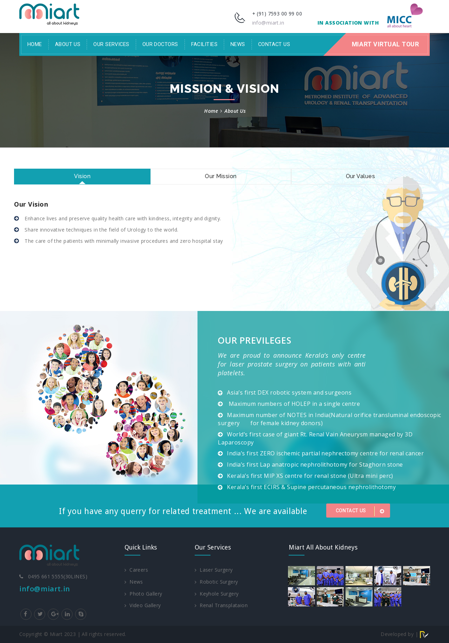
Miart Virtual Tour (385, 44)
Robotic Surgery (216, 581)
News (237, 44)
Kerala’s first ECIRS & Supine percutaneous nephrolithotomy (311, 487)
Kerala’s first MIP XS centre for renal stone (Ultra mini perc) (310, 476)
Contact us (361, 511)
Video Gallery (143, 605)
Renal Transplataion (221, 605)
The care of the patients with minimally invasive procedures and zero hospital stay (123, 241)
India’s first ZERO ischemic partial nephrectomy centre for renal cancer (325, 453)
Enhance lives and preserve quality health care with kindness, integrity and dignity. (122, 218)
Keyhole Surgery (217, 593)
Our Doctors (160, 44)
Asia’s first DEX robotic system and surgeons (289, 392)
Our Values (360, 176)
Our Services (111, 44)
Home (34, 44)
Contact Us (274, 44)
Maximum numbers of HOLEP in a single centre (293, 404)
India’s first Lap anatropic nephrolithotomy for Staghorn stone (315, 464)
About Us (68, 44)
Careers (136, 569)
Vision (82, 176)
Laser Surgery (214, 569)
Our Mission (220, 176)
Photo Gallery (143, 593)
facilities (204, 44)
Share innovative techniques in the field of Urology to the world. (101, 229)
